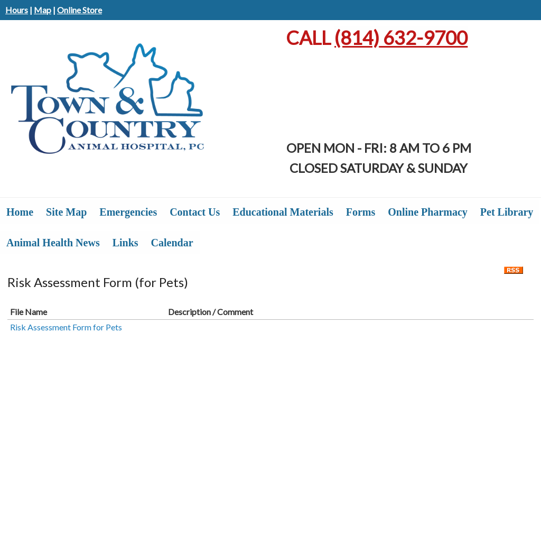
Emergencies (128, 212)
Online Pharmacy (428, 212)
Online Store (79, 10)
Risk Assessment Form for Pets (66, 327)
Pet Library (507, 212)
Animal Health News (53, 242)
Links (125, 242)
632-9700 (401, 37)
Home (19, 212)
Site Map (66, 212)
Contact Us (195, 212)
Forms (361, 212)
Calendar (172, 242)
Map (42, 10)
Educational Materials (282, 212)
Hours (16, 10)
